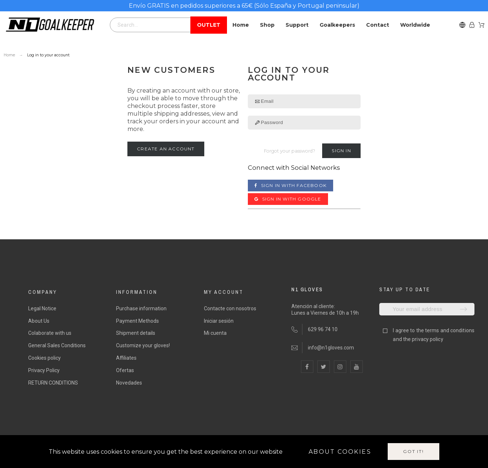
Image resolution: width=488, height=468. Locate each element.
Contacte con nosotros (230, 308)
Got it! (413, 451)
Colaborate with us (49, 333)
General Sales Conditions (57, 345)
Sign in (341, 150)
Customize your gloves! (143, 345)
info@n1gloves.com (331, 348)
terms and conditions (449, 330)
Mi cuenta (215, 333)
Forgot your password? (289, 151)
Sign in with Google (287, 199)
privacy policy (427, 339)
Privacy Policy (44, 370)
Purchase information (141, 308)
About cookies (340, 451)
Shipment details (135, 333)
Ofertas (125, 370)
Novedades (129, 383)
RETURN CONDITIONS (53, 383)
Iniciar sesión (219, 321)
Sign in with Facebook (290, 185)
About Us (38, 321)
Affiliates (126, 358)
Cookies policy (44, 358)
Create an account (165, 148)
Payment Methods (137, 321)
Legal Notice (42, 308)
